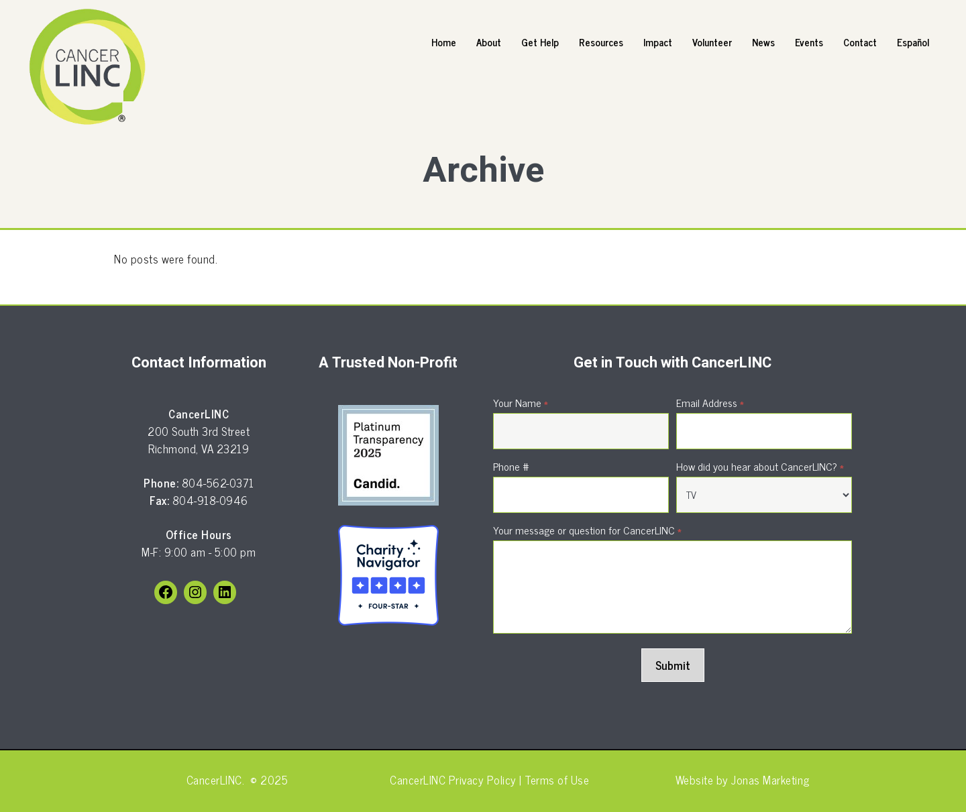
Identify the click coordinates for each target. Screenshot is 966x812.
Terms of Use (556, 779)
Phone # (511, 466)
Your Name (520, 402)
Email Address (710, 402)
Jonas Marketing (770, 779)
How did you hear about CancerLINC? (760, 466)
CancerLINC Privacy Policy (453, 779)
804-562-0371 (218, 482)
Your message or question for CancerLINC (587, 529)
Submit (672, 665)
